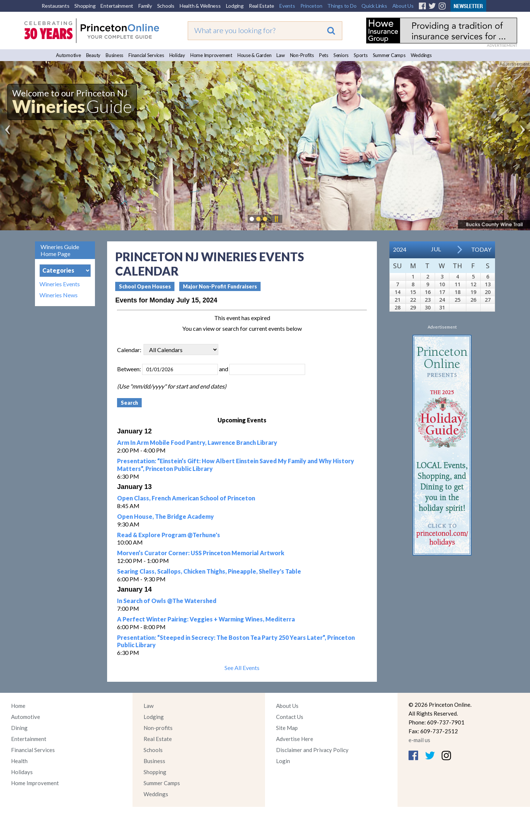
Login (283, 761)
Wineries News (58, 295)
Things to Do (341, 6)
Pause (276, 219)
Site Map (287, 727)
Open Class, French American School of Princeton (186, 497)
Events (287, 6)
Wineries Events (59, 284)
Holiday (177, 55)
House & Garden (254, 55)
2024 (399, 249)
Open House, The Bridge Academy (165, 516)
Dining (19, 727)
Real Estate (261, 6)
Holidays (22, 772)
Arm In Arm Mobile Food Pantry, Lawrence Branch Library (197, 442)
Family (145, 6)
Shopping (84, 6)
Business (114, 55)
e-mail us (419, 740)
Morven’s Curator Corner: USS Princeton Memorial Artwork (200, 552)
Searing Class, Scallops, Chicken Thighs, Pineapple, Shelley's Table (209, 571)
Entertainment (116, 6)
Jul (436, 248)
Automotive (68, 55)
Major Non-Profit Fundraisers (220, 286)
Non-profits (158, 727)
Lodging (235, 6)
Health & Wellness (200, 6)
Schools (165, 6)
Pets (323, 55)
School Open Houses (145, 286)
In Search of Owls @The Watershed (166, 600)
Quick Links (374, 6)
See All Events (242, 667)
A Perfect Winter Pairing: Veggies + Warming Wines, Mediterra (206, 619)
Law (280, 55)
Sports (361, 55)
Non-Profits (302, 55)
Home (18, 705)
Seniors (341, 55)
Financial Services (146, 55)
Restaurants (55, 6)
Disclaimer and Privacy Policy (312, 750)
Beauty (93, 55)
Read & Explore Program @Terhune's (168, 534)
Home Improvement (211, 55)
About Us (403, 6)
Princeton (311, 6)
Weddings (421, 55)
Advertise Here (294, 738)
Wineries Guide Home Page (59, 250)
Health (19, 761)
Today (481, 249)
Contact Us (289, 716)
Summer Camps (389, 55)
